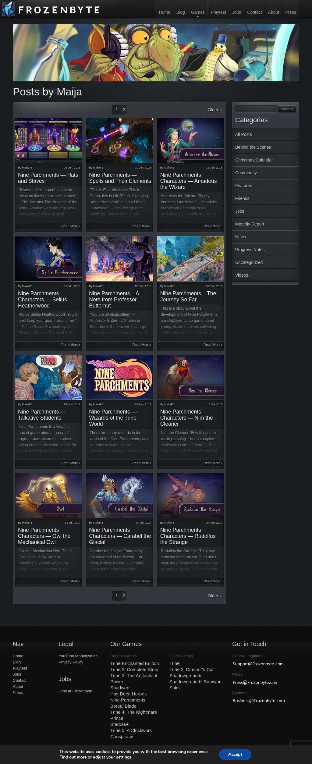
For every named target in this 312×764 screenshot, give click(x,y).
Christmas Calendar (254, 160)
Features (243, 185)
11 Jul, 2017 (72, 522)
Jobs (236, 12)
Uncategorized (249, 262)
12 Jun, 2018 (72, 286)
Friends (242, 198)
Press (290, 12)
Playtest (218, 12)
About (273, 12)
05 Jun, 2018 (143, 286)
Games (198, 12)
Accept (235, 754)
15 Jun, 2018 (214, 167)
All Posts (243, 134)
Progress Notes (249, 249)
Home (164, 12)
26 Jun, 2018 (72, 167)
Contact (254, 12)
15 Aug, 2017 (143, 404)
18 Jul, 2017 (214, 404)
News (240, 236)
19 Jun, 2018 (143, 167)
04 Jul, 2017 (143, 522)
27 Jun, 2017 (214, 522)
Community (246, 172)
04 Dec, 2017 (214, 286)
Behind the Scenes (253, 147)
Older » (215, 109)
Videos (241, 275)
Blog (180, 12)
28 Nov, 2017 (72, 404)
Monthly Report (249, 224)
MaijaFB (27, 167)
